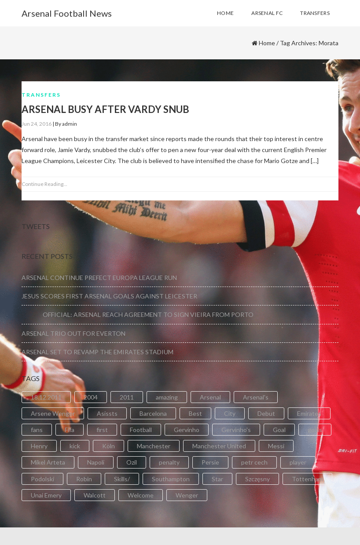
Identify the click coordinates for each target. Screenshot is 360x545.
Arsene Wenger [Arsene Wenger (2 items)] (53, 413)
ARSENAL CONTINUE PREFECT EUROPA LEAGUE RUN (99, 277)
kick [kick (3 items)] (75, 446)
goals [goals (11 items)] (315, 429)
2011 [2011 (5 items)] (127, 397)
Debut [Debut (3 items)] (266, 413)
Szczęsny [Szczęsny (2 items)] (257, 479)
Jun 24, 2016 (36, 123)
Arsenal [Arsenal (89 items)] (210, 397)
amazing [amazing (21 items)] (167, 397)
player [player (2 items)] (298, 462)
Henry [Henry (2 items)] (39, 446)
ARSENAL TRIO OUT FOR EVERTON (73, 333)
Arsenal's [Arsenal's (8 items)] (255, 397)
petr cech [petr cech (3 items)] (254, 462)
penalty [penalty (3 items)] (169, 462)
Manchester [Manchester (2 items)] (153, 446)
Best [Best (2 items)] (195, 413)
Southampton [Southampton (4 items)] (171, 479)
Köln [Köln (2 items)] (108, 446)
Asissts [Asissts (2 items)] (107, 413)
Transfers (41, 94)
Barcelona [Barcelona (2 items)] (153, 413)
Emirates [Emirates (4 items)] (309, 413)
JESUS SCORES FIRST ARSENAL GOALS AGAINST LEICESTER (109, 296)
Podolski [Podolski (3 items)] (42, 479)
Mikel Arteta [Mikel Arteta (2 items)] (48, 462)
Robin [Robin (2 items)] (84, 479)
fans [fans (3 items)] (37, 429)
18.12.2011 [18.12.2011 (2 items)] (46, 397)
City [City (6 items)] (229, 413)
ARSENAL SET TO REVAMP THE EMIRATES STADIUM (97, 352)
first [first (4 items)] (102, 429)
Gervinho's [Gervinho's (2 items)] (236, 429)
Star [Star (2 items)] (217, 479)
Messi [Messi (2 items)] (276, 446)
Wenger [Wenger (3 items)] (187, 495)
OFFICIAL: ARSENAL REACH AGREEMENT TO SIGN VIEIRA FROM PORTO (137, 314)
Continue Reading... (44, 184)
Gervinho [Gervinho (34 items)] (186, 429)
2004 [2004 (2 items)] (91, 397)
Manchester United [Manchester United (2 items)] (219, 446)
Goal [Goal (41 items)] (279, 429)
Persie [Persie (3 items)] (210, 462)
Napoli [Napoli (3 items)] (95, 462)
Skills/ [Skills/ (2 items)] (122, 479)
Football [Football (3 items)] (141, 429)
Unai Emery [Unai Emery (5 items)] (46, 495)
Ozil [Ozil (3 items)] (131, 462)
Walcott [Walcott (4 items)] (95, 495)
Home (267, 43)
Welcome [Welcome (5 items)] (141, 495)
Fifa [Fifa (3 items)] (69, 429)
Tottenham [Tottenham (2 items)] (307, 479)
